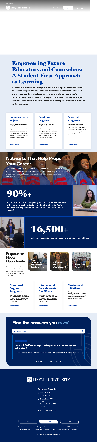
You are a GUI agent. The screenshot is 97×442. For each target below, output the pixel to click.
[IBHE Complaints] (71, 427)
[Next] (58, 361)
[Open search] (84, 8)
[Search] (82, 331)
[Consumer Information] (56, 427)
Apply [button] (48, 422)
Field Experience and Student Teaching (37, 263)
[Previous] (40, 361)
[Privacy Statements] (25, 429)
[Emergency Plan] (41, 427)
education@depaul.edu (48, 410)
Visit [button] (27, 422)
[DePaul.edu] (10, 3)
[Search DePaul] (49, 331)
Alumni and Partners (81, 265)
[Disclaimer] (21, 427)
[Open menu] (89, 8)
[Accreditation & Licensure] (42, 429)
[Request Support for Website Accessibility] (65, 429)
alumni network (34, 352)
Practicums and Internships (59, 264)
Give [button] (69, 422)
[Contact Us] (30, 427)
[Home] (18, 8)
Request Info (63, 8)
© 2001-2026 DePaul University (48, 434)
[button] (14, 144)
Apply (75, 8)
